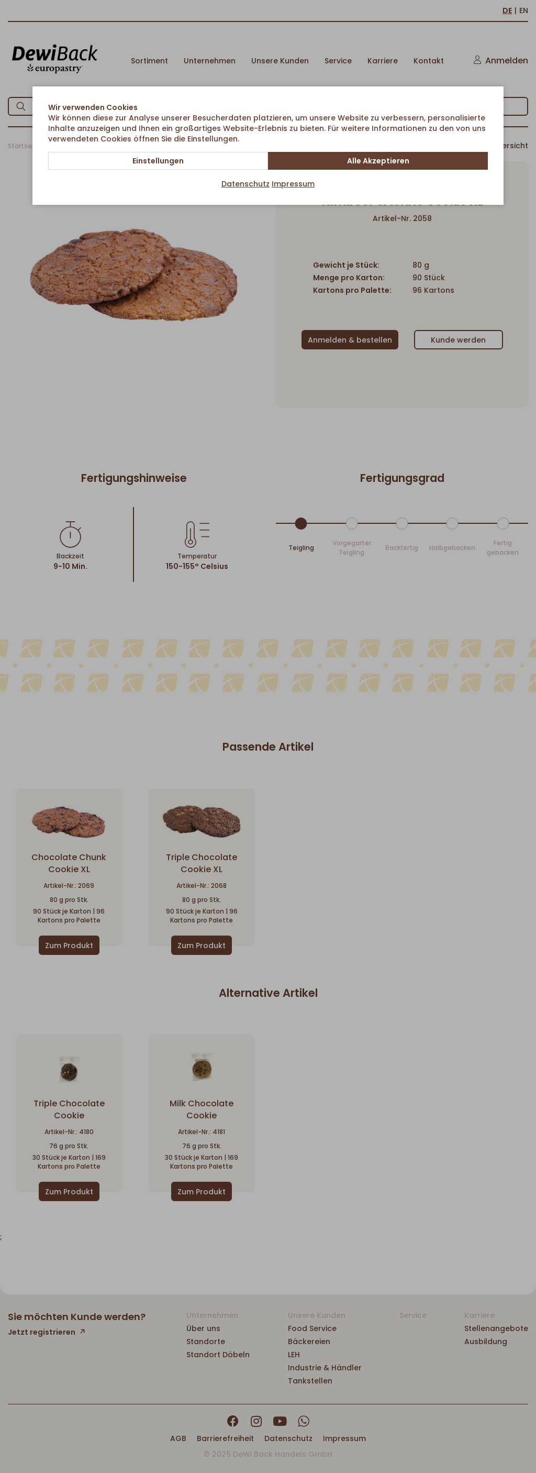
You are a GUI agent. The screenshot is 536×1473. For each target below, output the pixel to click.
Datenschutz (245, 184)
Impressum (293, 184)
